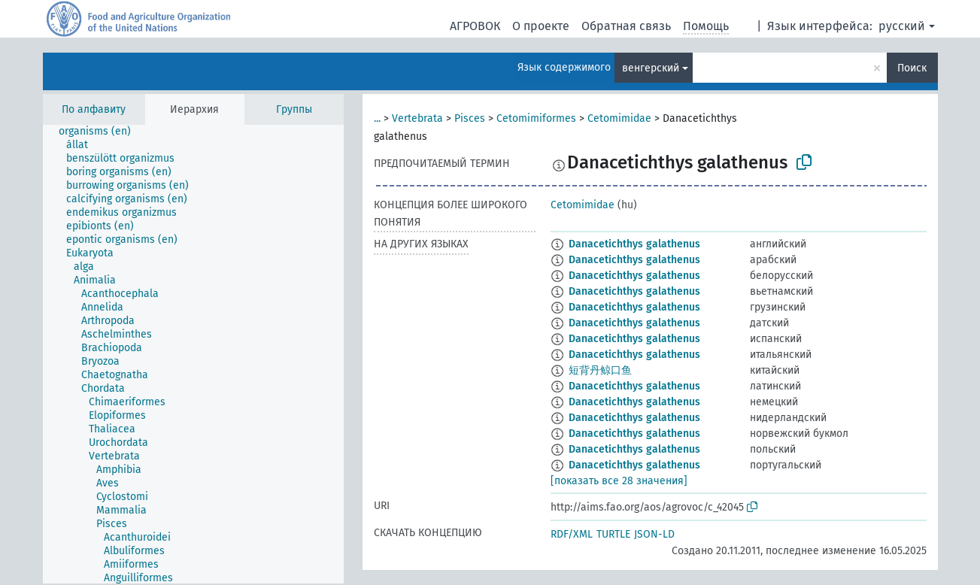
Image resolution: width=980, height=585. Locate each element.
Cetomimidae (619, 118)
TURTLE (613, 534)
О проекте (540, 26)
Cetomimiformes (536, 118)
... (377, 118)
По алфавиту (94, 109)
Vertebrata (417, 118)
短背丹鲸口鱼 (600, 370)
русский (901, 26)
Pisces (469, 118)
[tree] (193, 354)
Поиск (912, 68)
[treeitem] (101, 131)
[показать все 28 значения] (619, 480)
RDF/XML (572, 534)
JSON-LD (654, 534)
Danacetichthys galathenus (634, 244)
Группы (294, 109)
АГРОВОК (475, 26)
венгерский (650, 68)
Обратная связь (626, 26)
